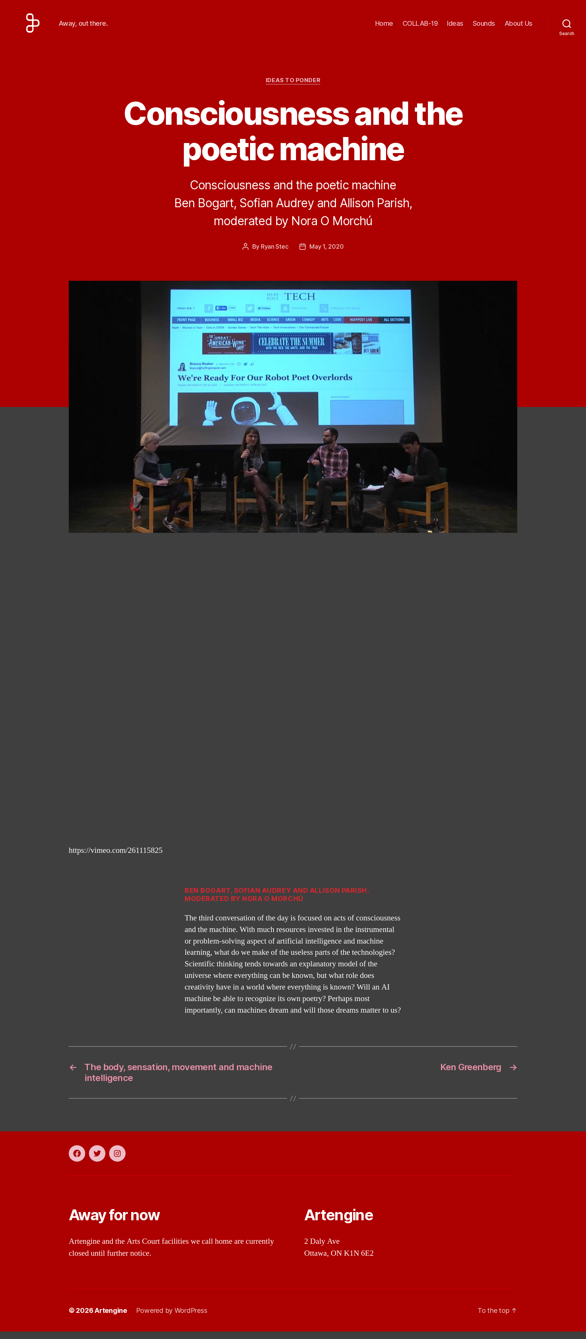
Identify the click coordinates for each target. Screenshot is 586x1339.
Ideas (455, 27)
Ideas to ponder (293, 87)
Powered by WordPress (171, 1318)
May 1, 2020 (326, 254)
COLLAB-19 (420, 27)
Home (384, 27)
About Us (519, 27)
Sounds (484, 27)
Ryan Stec (275, 254)
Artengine (111, 1318)
